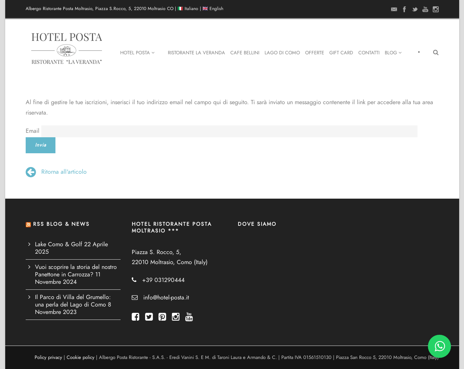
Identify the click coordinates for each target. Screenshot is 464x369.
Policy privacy (48, 357)
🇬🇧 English (212, 9)
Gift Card (341, 52)
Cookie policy (81, 357)
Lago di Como (282, 52)
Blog (393, 52)
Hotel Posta (137, 52)
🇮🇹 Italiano (187, 9)
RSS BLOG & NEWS (61, 224)
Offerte (314, 52)
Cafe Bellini (244, 52)
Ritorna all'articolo (56, 172)
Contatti (369, 52)
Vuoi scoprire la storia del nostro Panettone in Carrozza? (76, 271)
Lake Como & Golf (58, 244)
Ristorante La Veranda (196, 52)
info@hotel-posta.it (166, 297)
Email (32, 131)
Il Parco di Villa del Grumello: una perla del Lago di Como (73, 301)
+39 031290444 (163, 280)
